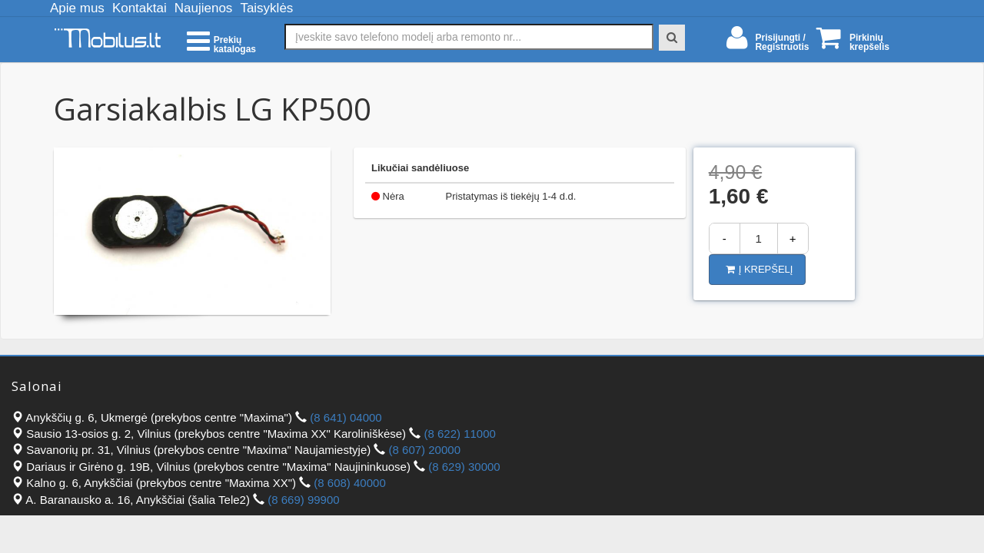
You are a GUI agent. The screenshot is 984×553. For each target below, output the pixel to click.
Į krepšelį (759, 269)
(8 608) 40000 (349, 482)
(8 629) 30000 (464, 466)
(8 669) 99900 (303, 499)
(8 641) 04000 (345, 417)
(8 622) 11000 (459, 433)
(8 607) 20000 (424, 449)
